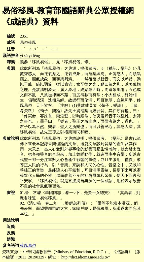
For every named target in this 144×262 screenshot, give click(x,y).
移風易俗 (28, 245)
